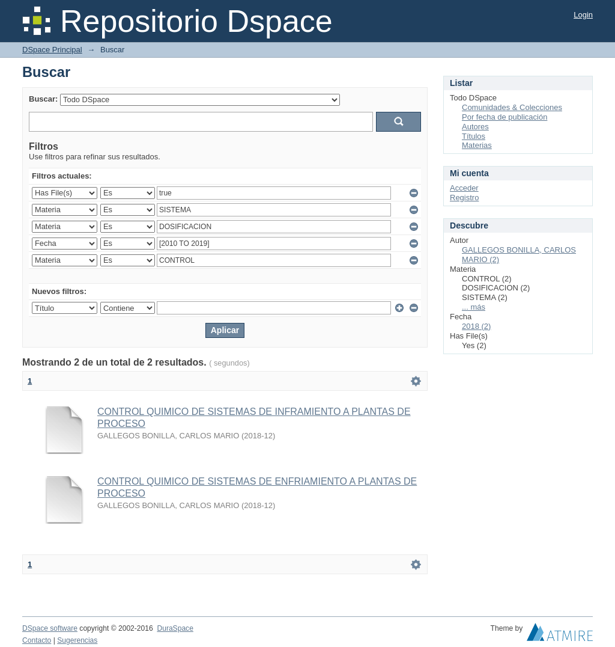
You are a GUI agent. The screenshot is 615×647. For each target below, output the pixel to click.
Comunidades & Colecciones (512, 107)
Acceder (464, 187)
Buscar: (43, 98)
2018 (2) (476, 326)
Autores (475, 126)
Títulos (473, 136)
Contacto (36, 640)
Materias (477, 145)
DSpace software (49, 628)
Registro (464, 197)
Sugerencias (77, 640)
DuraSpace (175, 628)
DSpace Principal (52, 49)
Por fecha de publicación (504, 116)
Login (583, 14)
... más (473, 306)
